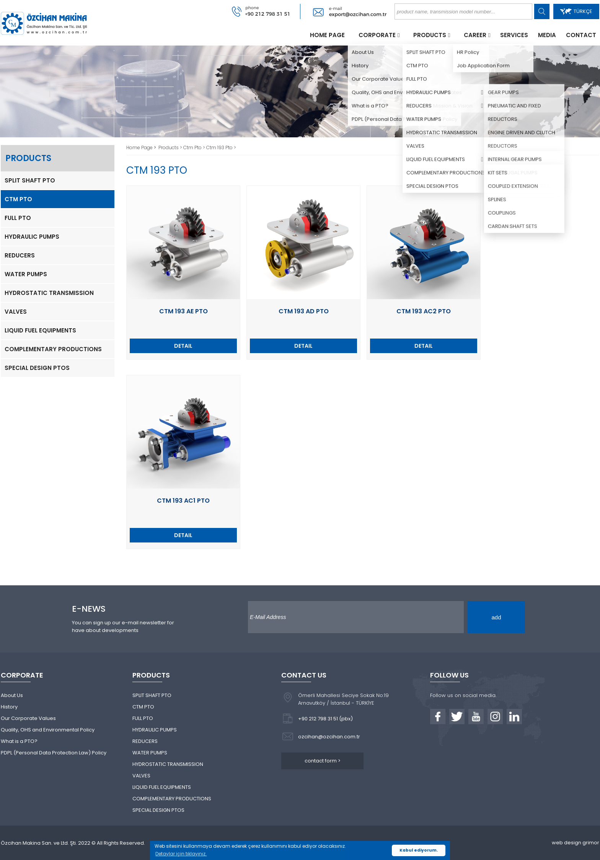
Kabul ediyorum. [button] (418, 850)
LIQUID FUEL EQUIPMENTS (40, 330)
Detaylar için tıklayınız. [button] (181, 853)
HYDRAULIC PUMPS (32, 237)
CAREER (475, 35)
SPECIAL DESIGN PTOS (37, 368)
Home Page (140, 147)
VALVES (16, 312)
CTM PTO (18, 199)
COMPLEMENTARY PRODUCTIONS (53, 349)
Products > (170, 147)
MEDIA (547, 35)
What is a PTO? (19, 741)
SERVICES (514, 35)
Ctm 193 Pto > (221, 147)
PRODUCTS (429, 35)
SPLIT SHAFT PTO (30, 180)
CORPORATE (377, 35)
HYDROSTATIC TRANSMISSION (49, 293)
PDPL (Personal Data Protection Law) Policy (53, 752)
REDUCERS (20, 255)
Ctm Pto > (194, 147)
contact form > (323, 760)
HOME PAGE (327, 35)
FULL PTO (18, 218)
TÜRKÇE (576, 11)
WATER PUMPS (26, 274)
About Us (12, 695)
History (9, 706)
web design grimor (575, 842)
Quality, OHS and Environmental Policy (48, 729)
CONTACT (581, 35)
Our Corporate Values (28, 718)
